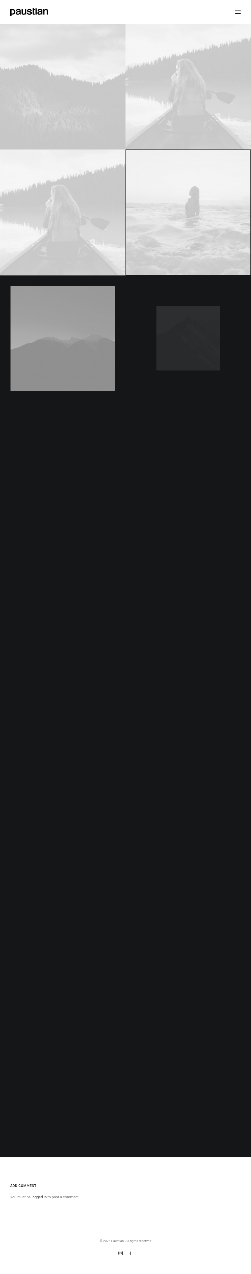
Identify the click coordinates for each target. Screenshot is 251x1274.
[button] (238, 12)
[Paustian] (29, 12)
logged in (39, 1197)
